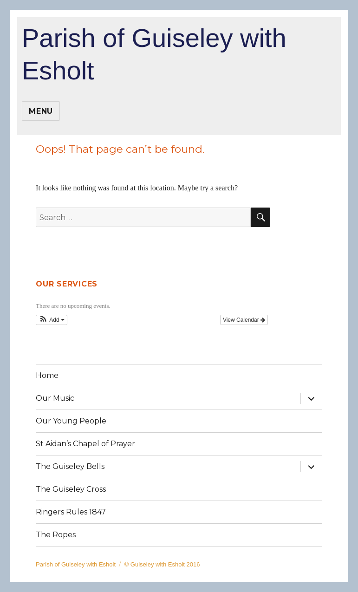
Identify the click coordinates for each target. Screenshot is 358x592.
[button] (51, 320)
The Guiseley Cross (71, 489)
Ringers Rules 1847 (71, 511)
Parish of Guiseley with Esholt (154, 54)
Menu (41, 111)
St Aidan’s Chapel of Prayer (85, 443)
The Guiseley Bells (70, 466)
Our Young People (71, 420)
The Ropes (56, 534)
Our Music (55, 398)
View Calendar (244, 320)
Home (47, 375)
